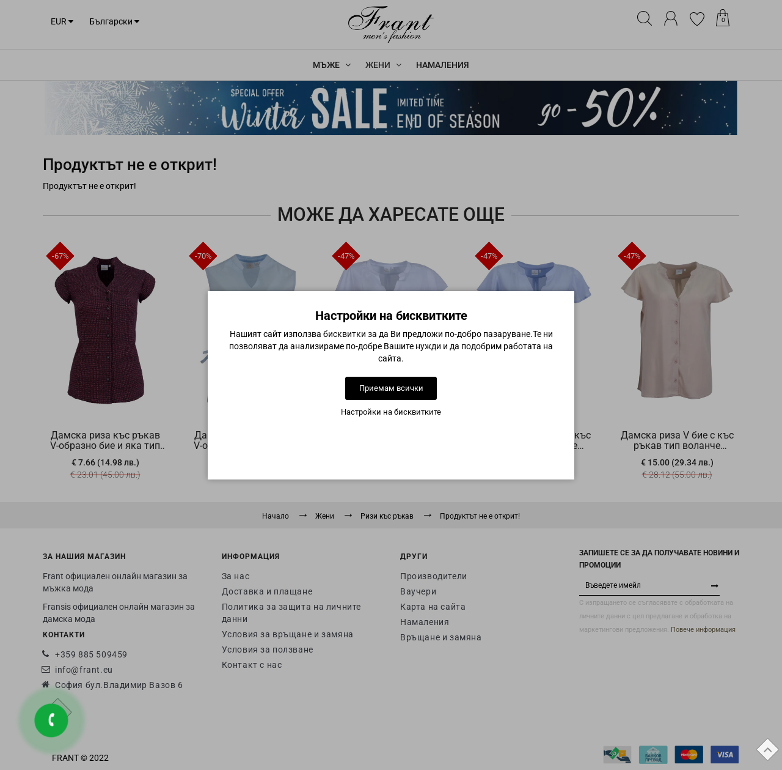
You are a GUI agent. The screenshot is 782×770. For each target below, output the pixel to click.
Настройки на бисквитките (391, 411)
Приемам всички (391, 388)
